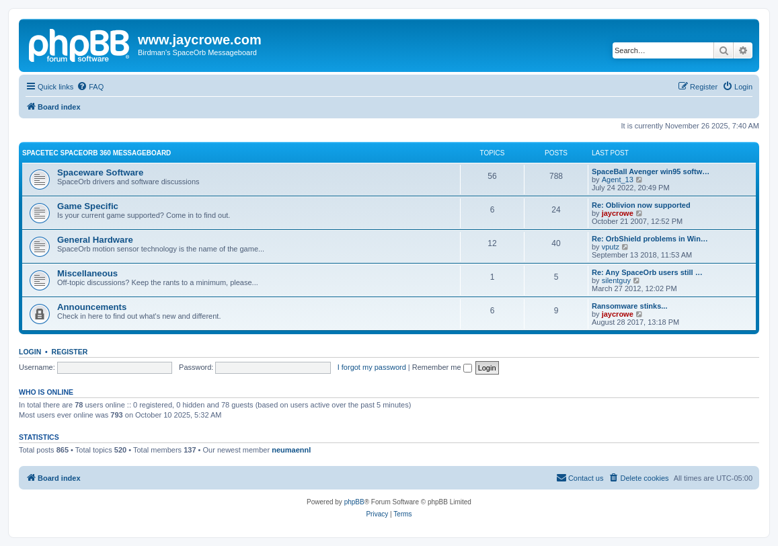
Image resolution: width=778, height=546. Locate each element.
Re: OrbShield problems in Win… (650, 239)
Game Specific (87, 206)
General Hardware (95, 240)
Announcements (91, 307)
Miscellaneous (87, 273)
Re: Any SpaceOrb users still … (647, 272)
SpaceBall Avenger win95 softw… (650, 171)
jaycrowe (617, 213)
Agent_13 (617, 180)
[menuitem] (90, 87)
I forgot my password (372, 367)
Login (30, 352)
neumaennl (291, 450)
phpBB (354, 502)
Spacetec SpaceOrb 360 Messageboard (96, 153)
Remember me (442, 367)
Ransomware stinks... (630, 306)
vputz (610, 247)
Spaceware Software (100, 172)
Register (70, 352)
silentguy (616, 280)
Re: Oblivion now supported (641, 205)
